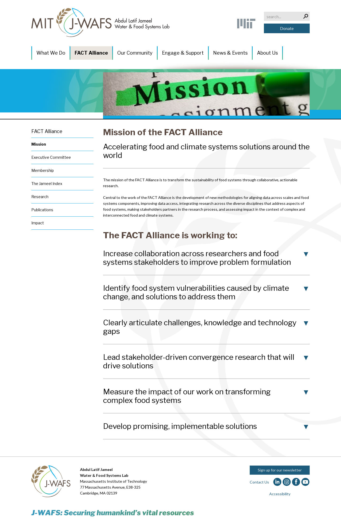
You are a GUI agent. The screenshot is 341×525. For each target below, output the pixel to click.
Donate (287, 28)
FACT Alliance (91, 53)
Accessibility (279, 494)
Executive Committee (51, 157)
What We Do (50, 53)
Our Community (135, 53)
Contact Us (259, 482)
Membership (42, 170)
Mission (38, 144)
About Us (267, 53)
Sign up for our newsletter (280, 470)
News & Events (230, 53)
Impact (37, 223)
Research (39, 196)
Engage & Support (183, 53)
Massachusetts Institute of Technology (113, 481)
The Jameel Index (46, 183)
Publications (42, 209)
